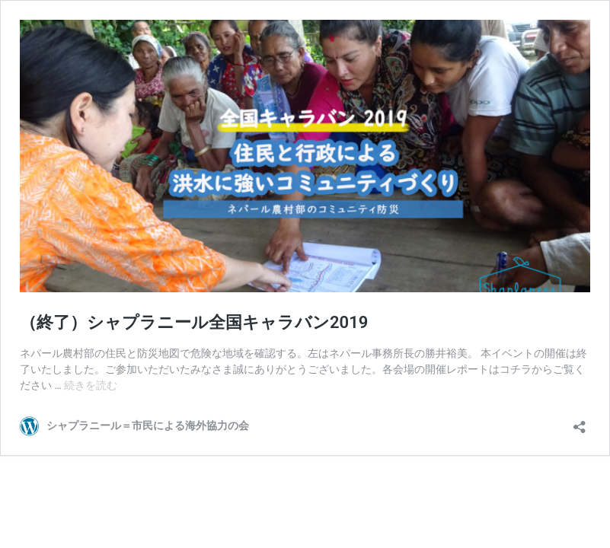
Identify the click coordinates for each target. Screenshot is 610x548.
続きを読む (90, 385)
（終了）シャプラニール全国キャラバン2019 (194, 322)
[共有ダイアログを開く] (579, 422)
